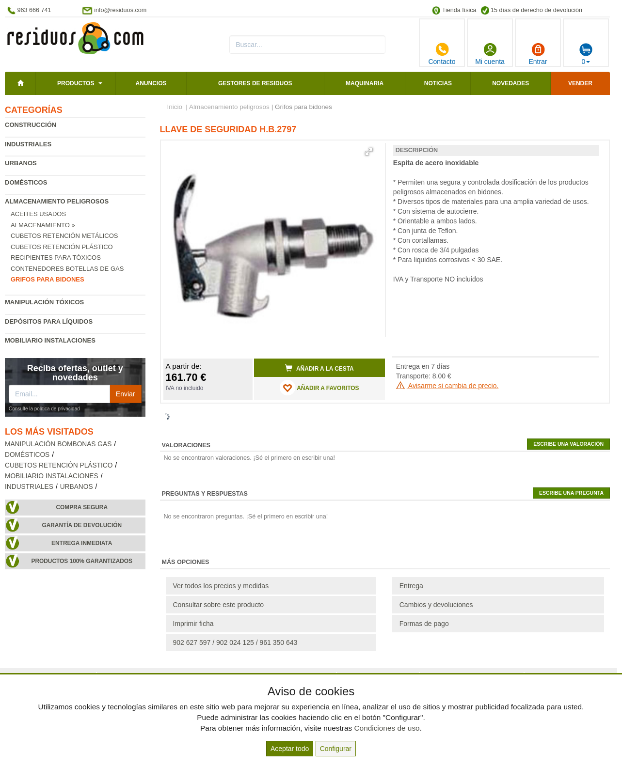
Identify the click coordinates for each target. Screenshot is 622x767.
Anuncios (151, 83)
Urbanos (21, 163)
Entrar (537, 53)
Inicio (175, 106)
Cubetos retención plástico (62, 246)
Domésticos (26, 182)
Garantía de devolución (82, 525)
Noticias (438, 83)
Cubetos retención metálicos (64, 235)
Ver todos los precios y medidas (221, 586)
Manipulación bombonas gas (58, 444)
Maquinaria (364, 83)
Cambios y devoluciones (436, 605)
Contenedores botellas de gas (67, 268)
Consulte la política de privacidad (44, 408)
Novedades (510, 83)
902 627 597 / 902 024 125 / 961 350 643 (235, 642)
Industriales (28, 144)
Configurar (335, 748)
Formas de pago (424, 623)
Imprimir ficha (193, 623)
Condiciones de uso (386, 728)
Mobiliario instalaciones (50, 340)
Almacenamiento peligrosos (57, 201)
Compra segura (82, 507)
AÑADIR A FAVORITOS (319, 387)
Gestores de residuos (255, 83)
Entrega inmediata (81, 543)
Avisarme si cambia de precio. (447, 386)
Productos (75, 83)
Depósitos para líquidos (49, 321)
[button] (369, 151)
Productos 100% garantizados (81, 561)
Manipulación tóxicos (44, 302)
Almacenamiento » (43, 225)
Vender (580, 83)
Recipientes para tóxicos (56, 257)
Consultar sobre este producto (218, 605)
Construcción (30, 124)
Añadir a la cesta (319, 368)
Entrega (411, 586)
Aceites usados (38, 214)
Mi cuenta (490, 53)
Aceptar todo (290, 748)
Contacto (441, 53)
